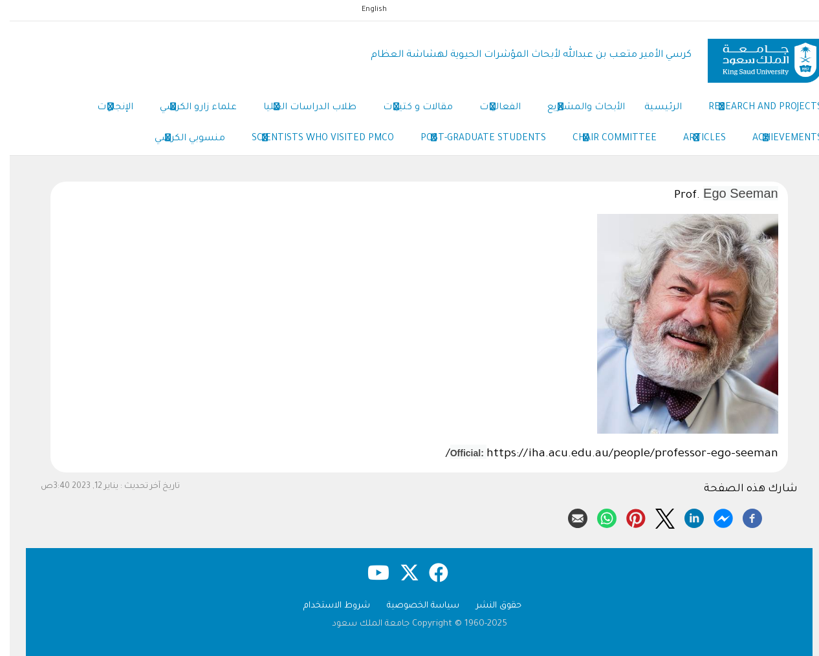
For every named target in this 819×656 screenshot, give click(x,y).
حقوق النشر (489, 606)
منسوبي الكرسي (180, 139)
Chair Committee (605, 139)
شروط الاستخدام (327, 606)
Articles (694, 139)
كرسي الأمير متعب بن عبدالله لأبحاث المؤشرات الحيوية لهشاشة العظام (521, 55)
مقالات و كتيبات (408, 108)
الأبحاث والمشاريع (576, 108)
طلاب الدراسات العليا (300, 108)
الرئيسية (653, 108)
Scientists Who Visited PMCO (313, 139)
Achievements (778, 139)
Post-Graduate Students (473, 139)
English (364, 10)
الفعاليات (490, 108)
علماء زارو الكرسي (188, 108)
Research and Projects (756, 108)
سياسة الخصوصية (413, 606)
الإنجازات (105, 108)
